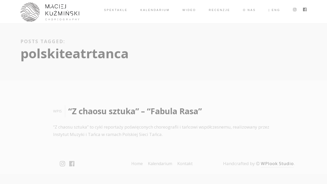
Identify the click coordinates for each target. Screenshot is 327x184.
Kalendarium (155, 10)
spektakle (115, 10)
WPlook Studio (277, 163)
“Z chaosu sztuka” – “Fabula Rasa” (135, 111)
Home (137, 163)
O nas (249, 10)
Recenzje (219, 10)
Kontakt (185, 163)
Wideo (189, 10)
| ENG (274, 10)
